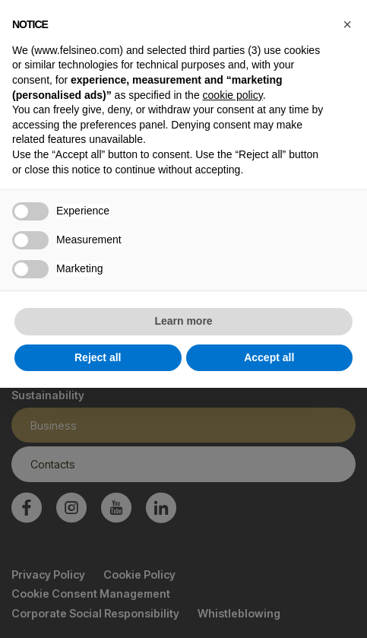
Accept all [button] (269, 357)
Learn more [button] (183, 321)
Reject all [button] (97, 357)
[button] (347, 24)
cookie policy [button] (233, 95)
